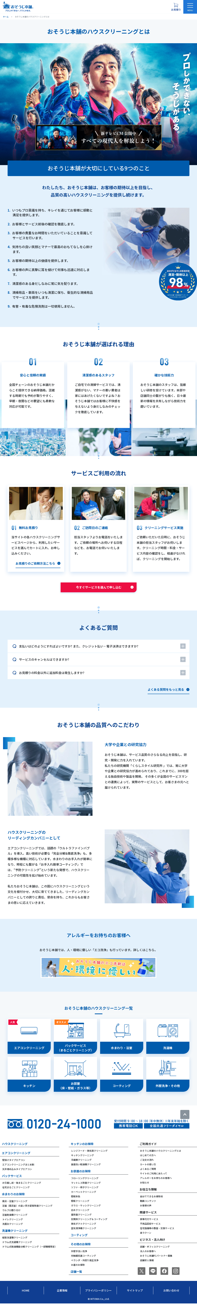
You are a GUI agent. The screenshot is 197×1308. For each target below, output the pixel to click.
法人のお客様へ (148, 1255)
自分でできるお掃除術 (151, 1200)
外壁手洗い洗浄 (79, 1255)
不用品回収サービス (150, 1228)
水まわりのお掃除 (13, 1199)
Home (25, 1295)
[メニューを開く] (190, 7)
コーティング (79, 1239)
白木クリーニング (80, 1214)
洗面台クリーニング (12, 1228)
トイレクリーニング (12, 1223)
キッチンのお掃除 (82, 1148)
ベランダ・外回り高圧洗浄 (84, 1264)
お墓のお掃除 (78, 1269)
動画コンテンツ (148, 1205)
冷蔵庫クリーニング (81, 1164)
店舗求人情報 (147, 1264)
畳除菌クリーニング (81, 1219)
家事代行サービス (149, 1223)
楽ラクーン (145, 1237)
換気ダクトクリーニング (83, 1228)
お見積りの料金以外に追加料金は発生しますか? (51, 672)
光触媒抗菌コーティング (83, 1260)
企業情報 (62, 1295)
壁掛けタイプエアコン (13, 1164)
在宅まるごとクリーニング (16, 1191)
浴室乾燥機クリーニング (14, 1219)
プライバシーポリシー (98, 1295)
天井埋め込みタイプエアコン (17, 1173)
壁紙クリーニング (80, 1205)
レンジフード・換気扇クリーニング (89, 1155)
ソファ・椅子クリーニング (84, 1191)
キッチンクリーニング (82, 1159)
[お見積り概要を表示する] (175, 7)
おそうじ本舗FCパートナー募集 (156, 1260)
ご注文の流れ (147, 1164)
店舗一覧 (76, 1276)
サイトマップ (135, 1295)
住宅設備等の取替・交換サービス (157, 1232)
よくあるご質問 (148, 1173)
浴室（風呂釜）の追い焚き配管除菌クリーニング (27, 1210)
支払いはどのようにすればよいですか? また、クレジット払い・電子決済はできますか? (78, 646)
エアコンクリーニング (16, 1157)
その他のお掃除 (81, 1249)
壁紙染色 (75, 1200)
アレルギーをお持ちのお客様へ (156, 1182)
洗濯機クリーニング (15, 1235)
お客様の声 (145, 1210)
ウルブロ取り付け (11, 1214)
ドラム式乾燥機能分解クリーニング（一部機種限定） (29, 1251)
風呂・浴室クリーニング (14, 1205)
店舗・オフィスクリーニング (155, 1251)
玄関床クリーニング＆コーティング (89, 1223)
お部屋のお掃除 (81, 1176)
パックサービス (12, 1180)
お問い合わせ (171, 1295)
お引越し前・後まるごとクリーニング (21, 1187)
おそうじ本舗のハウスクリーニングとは (160, 1155)
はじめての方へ (148, 1159)
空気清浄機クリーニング (83, 1232)
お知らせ (144, 1187)
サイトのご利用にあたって (153, 1177)
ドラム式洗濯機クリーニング (17, 1246)
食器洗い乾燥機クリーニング (86, 1168)
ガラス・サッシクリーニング (86, 1210)
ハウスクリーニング (15, 1148)
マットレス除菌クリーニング (86, 1187)
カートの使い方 (148, 1168)
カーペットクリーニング (83, 1196)
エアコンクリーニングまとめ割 (18, 1169)
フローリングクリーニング (84, 1182)
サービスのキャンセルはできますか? (44, 659)
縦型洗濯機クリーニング (14, 1242)
